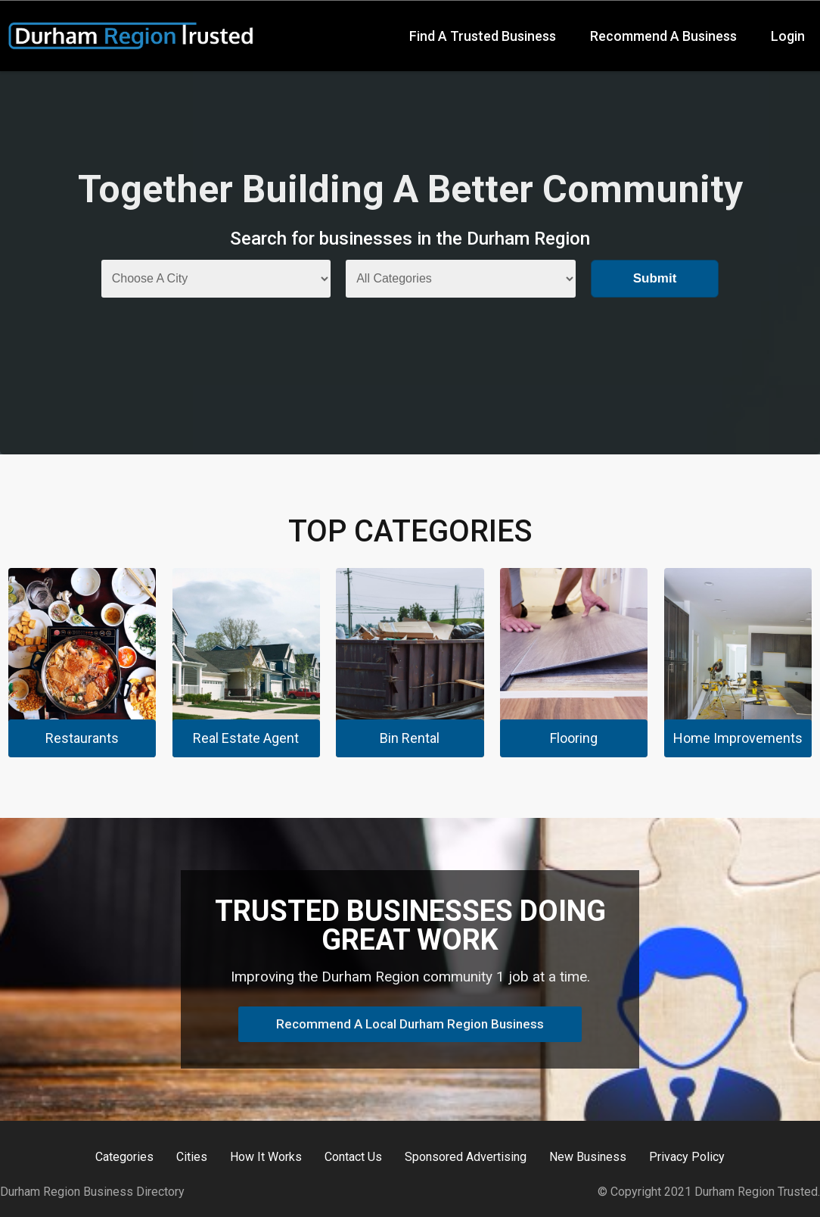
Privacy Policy (687, 1157)
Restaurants (82, 738)
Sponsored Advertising (465, 1157)
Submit (655, 278)
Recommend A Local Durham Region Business (410, 1023)
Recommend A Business (663, 36)
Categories (124, 1157)
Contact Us (353, 1157)
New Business (587, 1157)
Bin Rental (410, 738)
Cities (191, 1157)
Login (788, 36)
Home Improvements (738, 738)
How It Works (266, 1157)
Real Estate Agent (246, 738)
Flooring (574, 738)
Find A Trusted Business (482, 36)
